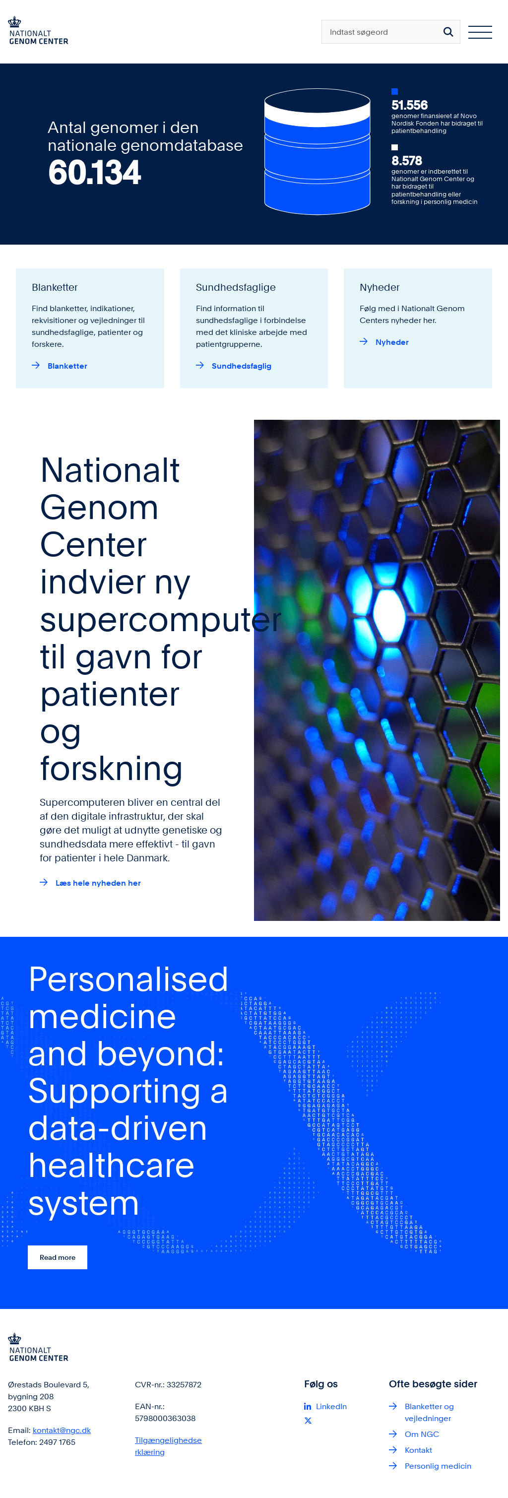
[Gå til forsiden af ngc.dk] (34, 32)
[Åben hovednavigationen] (480, 32)
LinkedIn (331, 1406)
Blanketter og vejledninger (429, 1412)
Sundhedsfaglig (241, 366)
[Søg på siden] (448, 32)
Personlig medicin (438, 1466)
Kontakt (418, 1450)
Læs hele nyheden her (98, 883)
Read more (57, 1257)
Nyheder (392, 342)
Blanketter (67, 366)
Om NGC (422, 1434)
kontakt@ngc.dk (62, 1430)
